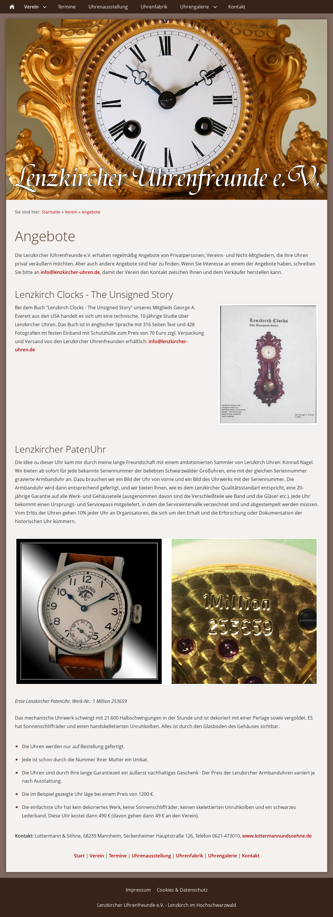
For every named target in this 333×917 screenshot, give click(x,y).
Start (79, 855)
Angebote (91, 212)
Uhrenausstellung (151, 855)
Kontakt (250, 855)
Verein (71, 212)
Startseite (51, 212)
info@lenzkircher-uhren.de (70, 272)
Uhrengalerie (222, 855)
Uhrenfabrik (189, 855)
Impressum (138, 890)
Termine (118, 855)
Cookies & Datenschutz (182, 890)
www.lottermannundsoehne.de (277, 836)
